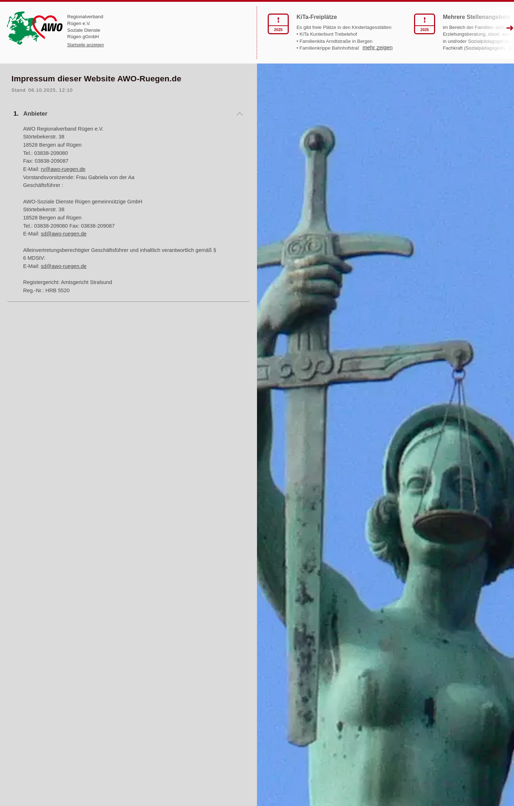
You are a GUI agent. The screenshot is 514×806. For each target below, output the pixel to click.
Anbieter (35, 113)
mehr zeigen (310, 54)
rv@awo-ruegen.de (63, 169)
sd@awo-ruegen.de (63, 234)
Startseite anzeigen (85, 44)
